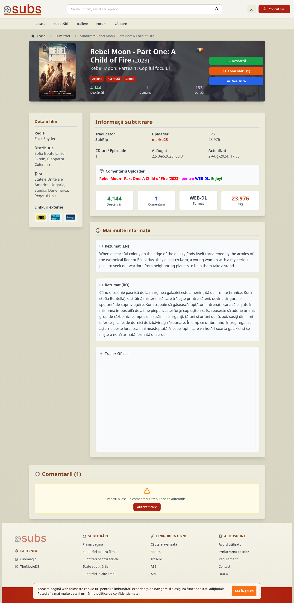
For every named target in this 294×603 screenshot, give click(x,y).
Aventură (114, 79)
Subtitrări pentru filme (99, 551)
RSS (153, 566)
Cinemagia (25, 559)
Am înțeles (244, 591)
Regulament (228, 559)
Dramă (129, 79)
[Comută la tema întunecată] (251, 9)
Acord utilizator (231, 544)
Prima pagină (93, 544)
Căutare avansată (164, 544)
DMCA (223, 574)
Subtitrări (61, 23)
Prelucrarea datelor (234, 551)
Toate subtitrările (96, 566)
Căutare (121, 23)
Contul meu (274, 9)
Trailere (82, 23)
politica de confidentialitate (117, 593)
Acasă (40, 23)
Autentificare (147, 507)
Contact (224, 566)
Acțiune (97, 79)
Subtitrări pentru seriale (101, 559)
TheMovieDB (27, 566)
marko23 (160, 139)
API (153, 574)
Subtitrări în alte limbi (99, 574)
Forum (101, 23)
